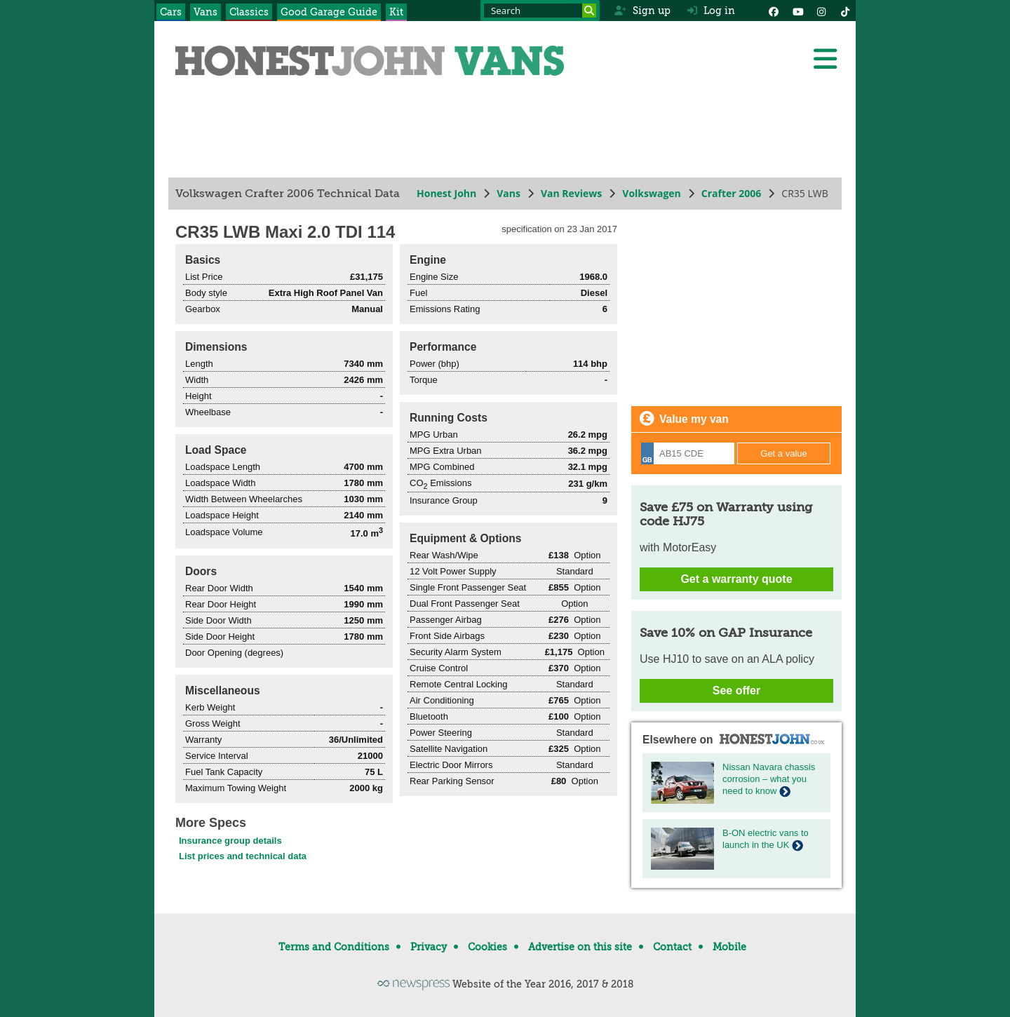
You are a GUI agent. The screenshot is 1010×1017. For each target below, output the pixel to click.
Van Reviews (571, 193)
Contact (672, 946)
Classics (249, 12)
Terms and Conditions (333, 946)
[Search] (589, 11)
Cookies (487, 946)
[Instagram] (821, 10)
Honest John (446, 193)
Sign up (642, 10)
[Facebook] (773, 10)
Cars (171, 12)
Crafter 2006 (731, 193)
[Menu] (825, 59)
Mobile (729, 946)
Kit (396, 12)
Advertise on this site (580, 946)
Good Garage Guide (329, 12)
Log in (711, 10)
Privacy (428, 946)
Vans (205, 12)
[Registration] (687, 453)
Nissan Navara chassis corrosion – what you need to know (768, 779)
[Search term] (540, 10)
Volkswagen (651, 193)
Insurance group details (230, 840)
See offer (736, 690)
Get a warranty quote (736, 579)
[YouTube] (797, 10)
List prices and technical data (243, 856)
